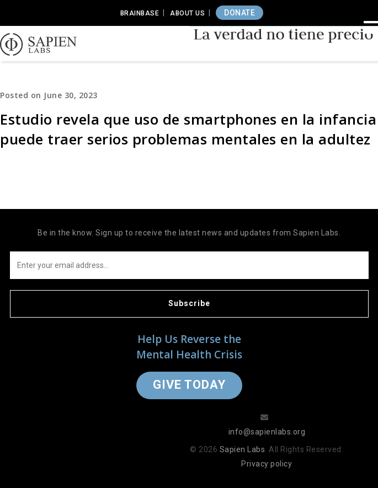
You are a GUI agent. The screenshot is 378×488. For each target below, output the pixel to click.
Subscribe (189, 303)
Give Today (189, 385)
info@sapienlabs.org (267, 431)
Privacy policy (266, 463)
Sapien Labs (242, 449)
